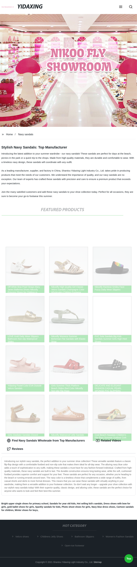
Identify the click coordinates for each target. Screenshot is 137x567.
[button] (120, 7)
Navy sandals (25, 134)
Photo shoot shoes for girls (76, 507)
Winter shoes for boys (26, 510)
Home (9, 134)
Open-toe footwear (75, 545)
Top (128, 558)
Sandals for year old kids (63, 503)
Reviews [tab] (15, 449)
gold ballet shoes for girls (20, 507)
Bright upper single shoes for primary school (24, 503)
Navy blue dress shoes (103, 507)
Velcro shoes (23, 536)
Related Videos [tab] (108, 440)
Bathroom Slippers (84, 536)
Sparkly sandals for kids (47, 507)
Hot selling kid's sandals (89, 503)
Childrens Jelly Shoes (52, 536)
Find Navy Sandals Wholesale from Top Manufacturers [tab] (46, 440)
